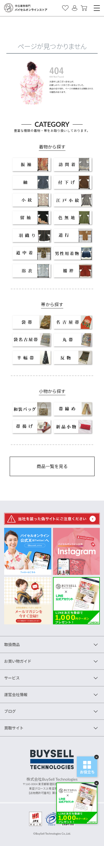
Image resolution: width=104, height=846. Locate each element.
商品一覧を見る (52, 466)
